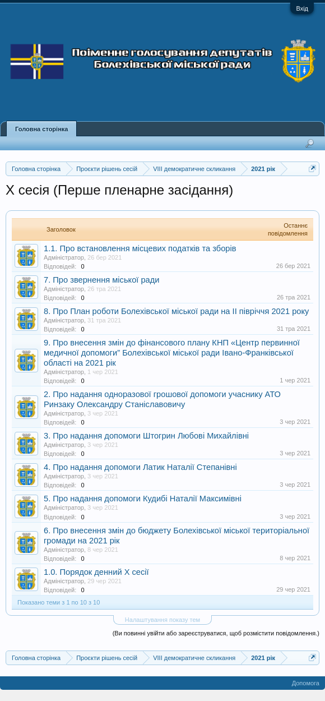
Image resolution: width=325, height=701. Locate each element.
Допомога (305, 683)
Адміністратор (64, 257)
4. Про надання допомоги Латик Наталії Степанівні (140, 467)
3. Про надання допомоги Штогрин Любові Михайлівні (146, 435)
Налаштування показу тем (162, 619)
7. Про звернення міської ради (102, 279)
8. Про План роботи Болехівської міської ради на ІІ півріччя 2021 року (176, 311)
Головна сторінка (41, 129)
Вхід (302, 8)
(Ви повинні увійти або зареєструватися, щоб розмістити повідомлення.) (216, 633)
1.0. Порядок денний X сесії (96, 572)
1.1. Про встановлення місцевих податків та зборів (140, 248)
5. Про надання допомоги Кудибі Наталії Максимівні (143, 498)
